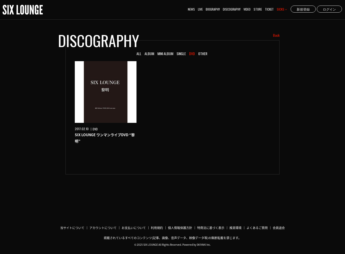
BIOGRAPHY (213, 9)
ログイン (329, 9)
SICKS (282, 9)
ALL (138, 53)
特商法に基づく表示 (210, 228)
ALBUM (149, 53)
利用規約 (157, 228)
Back (276, 35)
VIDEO (247, 9)
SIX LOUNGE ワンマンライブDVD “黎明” (105, 137)
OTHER (202, 53)
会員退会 (279, 228)
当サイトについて (72, 228)
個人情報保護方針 (180, 228)
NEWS (191, 9)
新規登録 (303, 9)
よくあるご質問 (257, 228)
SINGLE (181, 53)
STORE (258, 9)
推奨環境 (235, 228)
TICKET (269, 9)
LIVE (200, 9)
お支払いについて (134, 228)
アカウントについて (103, 228)
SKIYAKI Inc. (204, 244)
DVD (192, 53)
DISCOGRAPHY (231, 9)
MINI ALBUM (165, 53)
